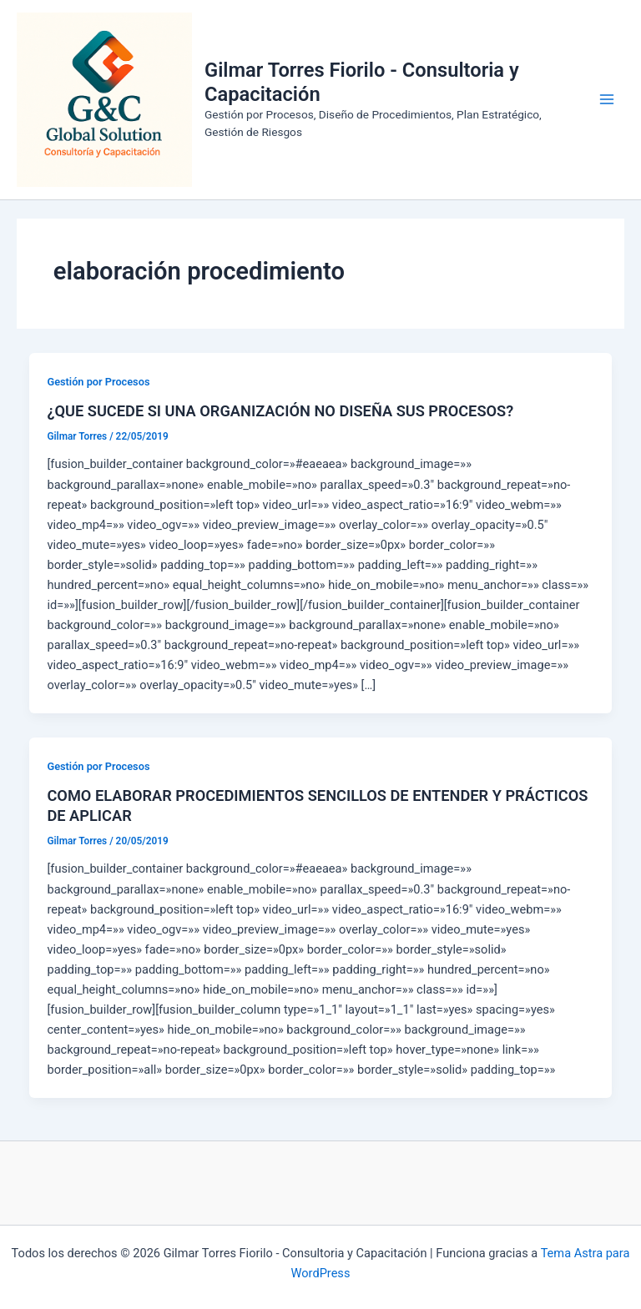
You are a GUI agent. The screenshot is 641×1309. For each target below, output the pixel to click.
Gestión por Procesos (98, 381)
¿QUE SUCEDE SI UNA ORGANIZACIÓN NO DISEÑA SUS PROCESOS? (280, 411)
